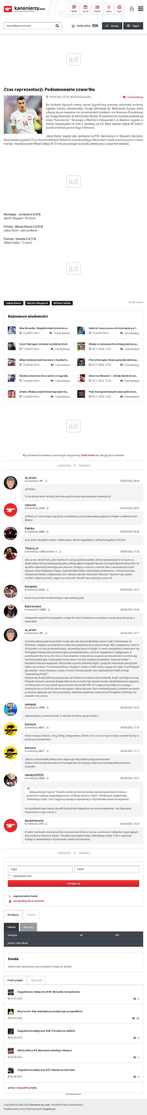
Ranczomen (33, 606)
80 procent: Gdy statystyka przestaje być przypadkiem (50, 1011)
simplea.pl (48, 1109)
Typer (133, 25)
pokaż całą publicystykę (22, 1087)
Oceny (112, 25)
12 (133, 97)
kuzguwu (31, 586)
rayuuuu (30, 505)
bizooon (30, 724)
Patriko (29, 528)
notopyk (30, 704)
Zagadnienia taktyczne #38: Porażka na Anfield (46, 1030)
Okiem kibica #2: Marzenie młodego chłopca (44, 1050)
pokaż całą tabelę (18, 943)
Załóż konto (88, 455)
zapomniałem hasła (25, 896)
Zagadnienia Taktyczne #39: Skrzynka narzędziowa (48, 991)
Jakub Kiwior (13, 303)
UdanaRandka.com (73, 1094)
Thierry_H (31, 548)
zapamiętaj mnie (19, 876)
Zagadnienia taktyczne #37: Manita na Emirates (46, 1069)
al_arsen (30, 477)
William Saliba (62, 303)
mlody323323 (34, 775)
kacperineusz (34, 820)
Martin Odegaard (37, 303)
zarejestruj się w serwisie (28, 900)
